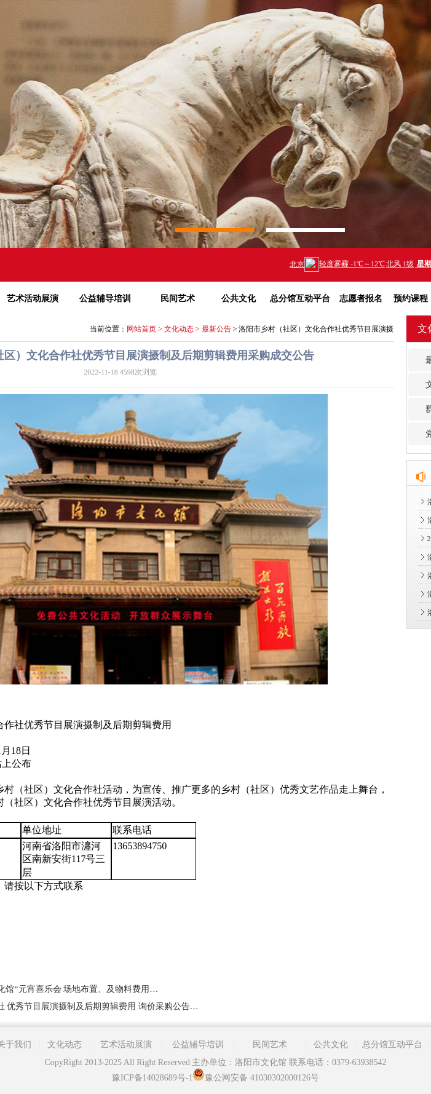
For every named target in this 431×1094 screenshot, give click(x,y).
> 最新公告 (212, 329)
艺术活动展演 (126, 1044)
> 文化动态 (175, 329)
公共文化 (238, 298)
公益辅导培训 (105, 298)
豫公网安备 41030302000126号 (255, 1077)
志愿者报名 (360, 298)
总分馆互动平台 (300, 298)
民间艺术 (177, 298)
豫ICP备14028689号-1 (152, 1077)
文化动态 (64, 1044)
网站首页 (141, 329)
